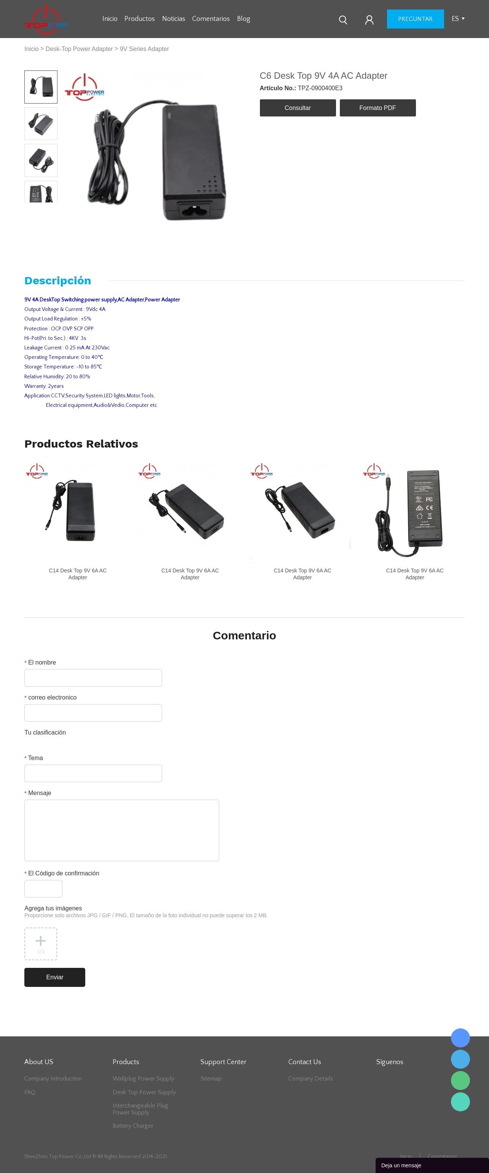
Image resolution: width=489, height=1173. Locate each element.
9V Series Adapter (144, 49)
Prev (32, 208)
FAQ (29, 1092)
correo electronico (50, 697)
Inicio (110, 19)
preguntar (415, 19)
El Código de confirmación (61, 873)
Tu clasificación (45, 732)
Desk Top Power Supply (144, 1092)
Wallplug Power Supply (143, 1078)
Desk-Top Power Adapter (79, 49)
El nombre (40, 662)
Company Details (310, 1078)
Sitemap (211, 1078)
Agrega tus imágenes (146, 911)
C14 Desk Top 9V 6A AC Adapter (78, 573)
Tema (33, 758)
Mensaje (37, 793)
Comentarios (211, 19)
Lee (460, 1101)
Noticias (173, 19)
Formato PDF (377, 108)
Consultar (298, 108)
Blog (243, 19)
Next (49, 208)
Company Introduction (53, 1078)
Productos (139, 19)
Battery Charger (133, 1125)
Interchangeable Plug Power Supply (140, 1109)
